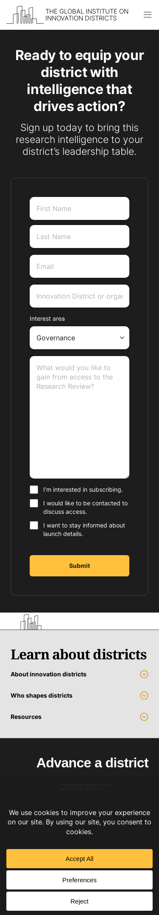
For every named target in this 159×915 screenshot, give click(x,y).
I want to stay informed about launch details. (84, 529)
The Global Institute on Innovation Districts (86, 15)
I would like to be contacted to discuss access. (85, 507)
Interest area (47, 318)
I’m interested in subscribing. (83, 489)
